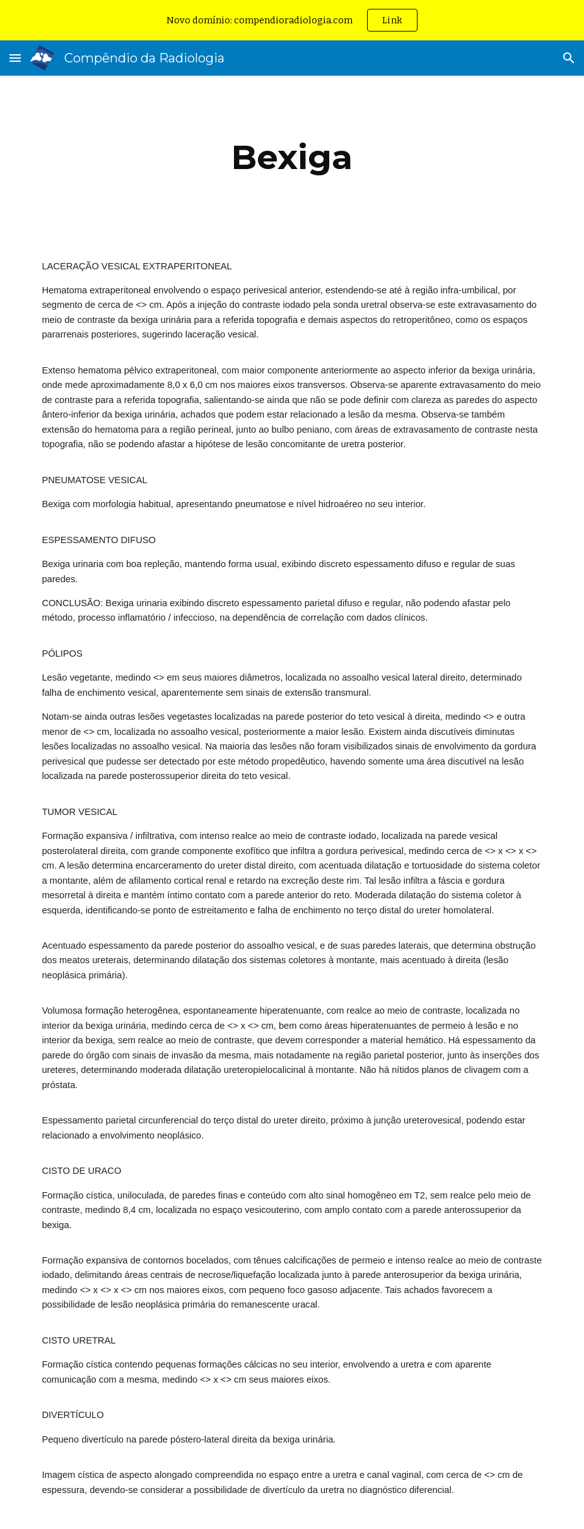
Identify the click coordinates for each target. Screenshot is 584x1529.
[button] (15, 57)
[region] (292, 20)
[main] (292, 157)
